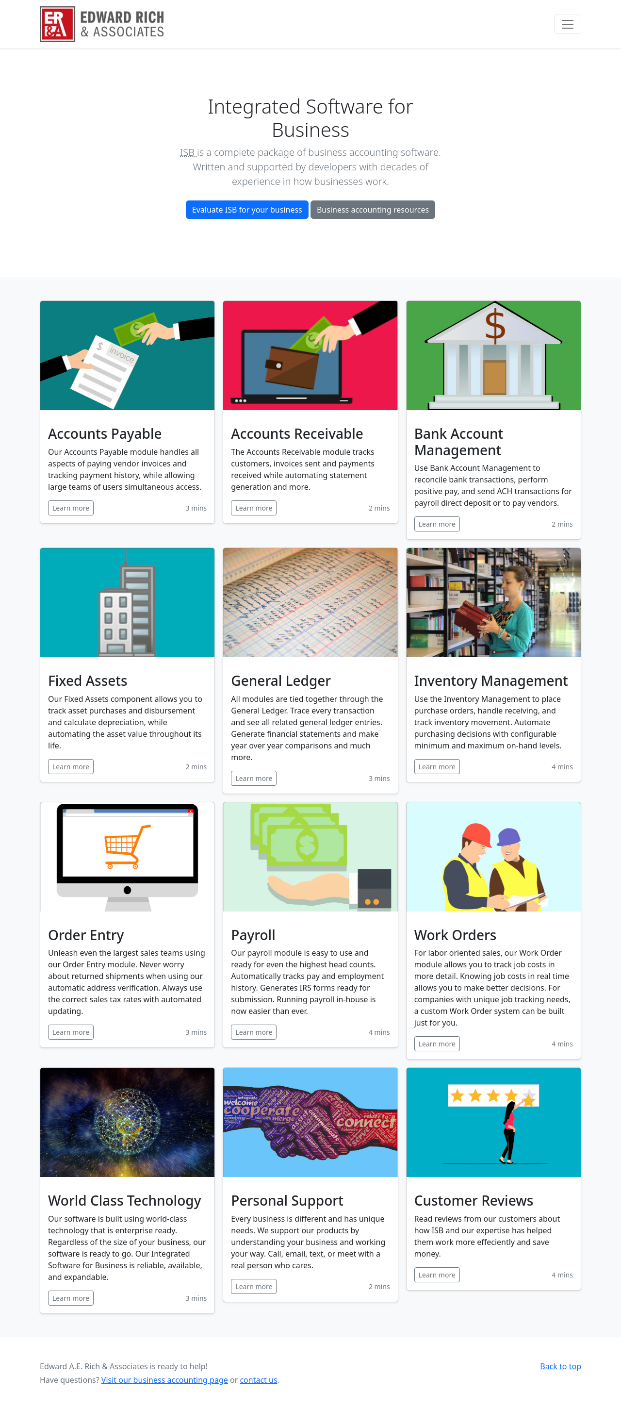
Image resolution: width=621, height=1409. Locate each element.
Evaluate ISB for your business (247, 209)
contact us (258, 1380)
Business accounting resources (373, 209)
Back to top (560, 1366)
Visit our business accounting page (164, 1380)
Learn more (70, 508)
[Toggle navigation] (567, 24)
